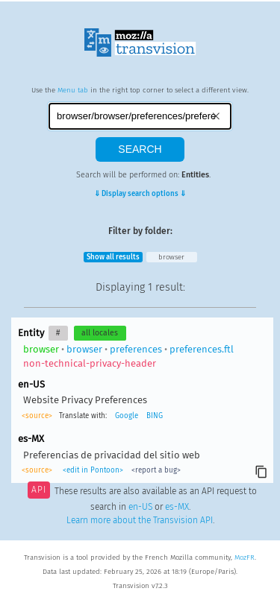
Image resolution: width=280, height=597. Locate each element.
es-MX (177, 507)
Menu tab (72, 90)
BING (154, 415)
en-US (140, 507)
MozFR (244, 557)
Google (126, 415)
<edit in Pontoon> (93, 470)
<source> (37, 415)
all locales (99, 333)
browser (171, 257)
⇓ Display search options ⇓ (140, 193)
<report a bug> (156, 470)
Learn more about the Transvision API (139, 520)
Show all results (113, 257)
